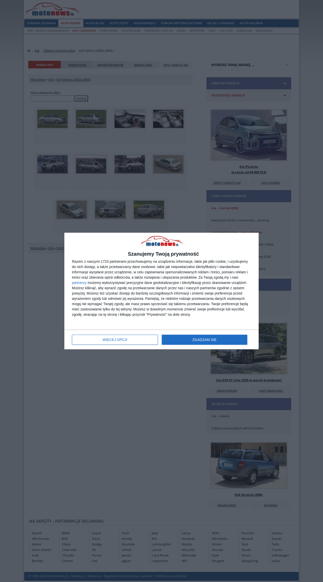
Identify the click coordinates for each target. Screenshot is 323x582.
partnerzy (79, 282)
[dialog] (161, 291)
